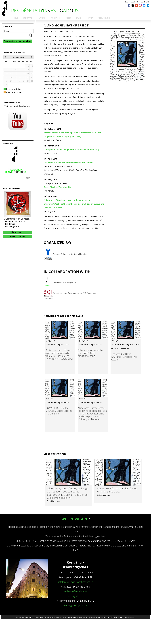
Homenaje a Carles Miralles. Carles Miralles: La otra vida (117, 490)
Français (140, 2)
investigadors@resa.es (75, 605)
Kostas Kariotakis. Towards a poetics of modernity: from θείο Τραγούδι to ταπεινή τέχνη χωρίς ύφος (59, 354)
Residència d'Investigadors (64, 282)
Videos (68, 18)
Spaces (78, 18)
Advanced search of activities (17, 41)
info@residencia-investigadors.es (75, 582)
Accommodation (104, 18)
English (146, 2)
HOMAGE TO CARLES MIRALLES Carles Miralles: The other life (58, 410)
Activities (42, 18)
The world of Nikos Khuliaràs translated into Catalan (124, 356)
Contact (89, 18)
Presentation (28, 18)
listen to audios (17, 236)
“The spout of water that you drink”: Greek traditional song (91, 353)
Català (127, 2)
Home (16, 18)
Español (133, 2)
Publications (55, 18)
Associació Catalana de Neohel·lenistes (70, 254)
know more (17, 232)
